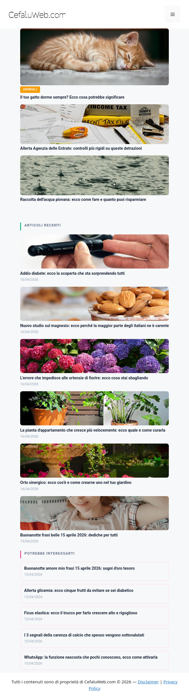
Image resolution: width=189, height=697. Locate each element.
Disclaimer (148, 681)
